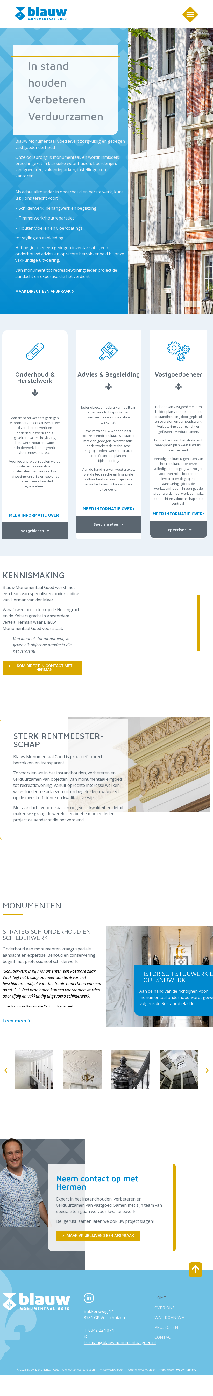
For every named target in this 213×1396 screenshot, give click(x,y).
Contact (164, 1335)
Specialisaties (109, 522)
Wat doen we (169, 1316)
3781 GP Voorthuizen (104, 1316)
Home (160, 1296)
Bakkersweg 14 (98, 1310)
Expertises (178, 528)
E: (85, 1335)
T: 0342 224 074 (99, 1328)
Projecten (166, 1325)
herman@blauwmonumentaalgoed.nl (120, 1341)
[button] (6, 1069)
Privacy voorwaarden (111, 1368)
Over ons (164, 1306)
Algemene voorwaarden (142, 1368)
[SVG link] (41, 13)
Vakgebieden (35, 529)
